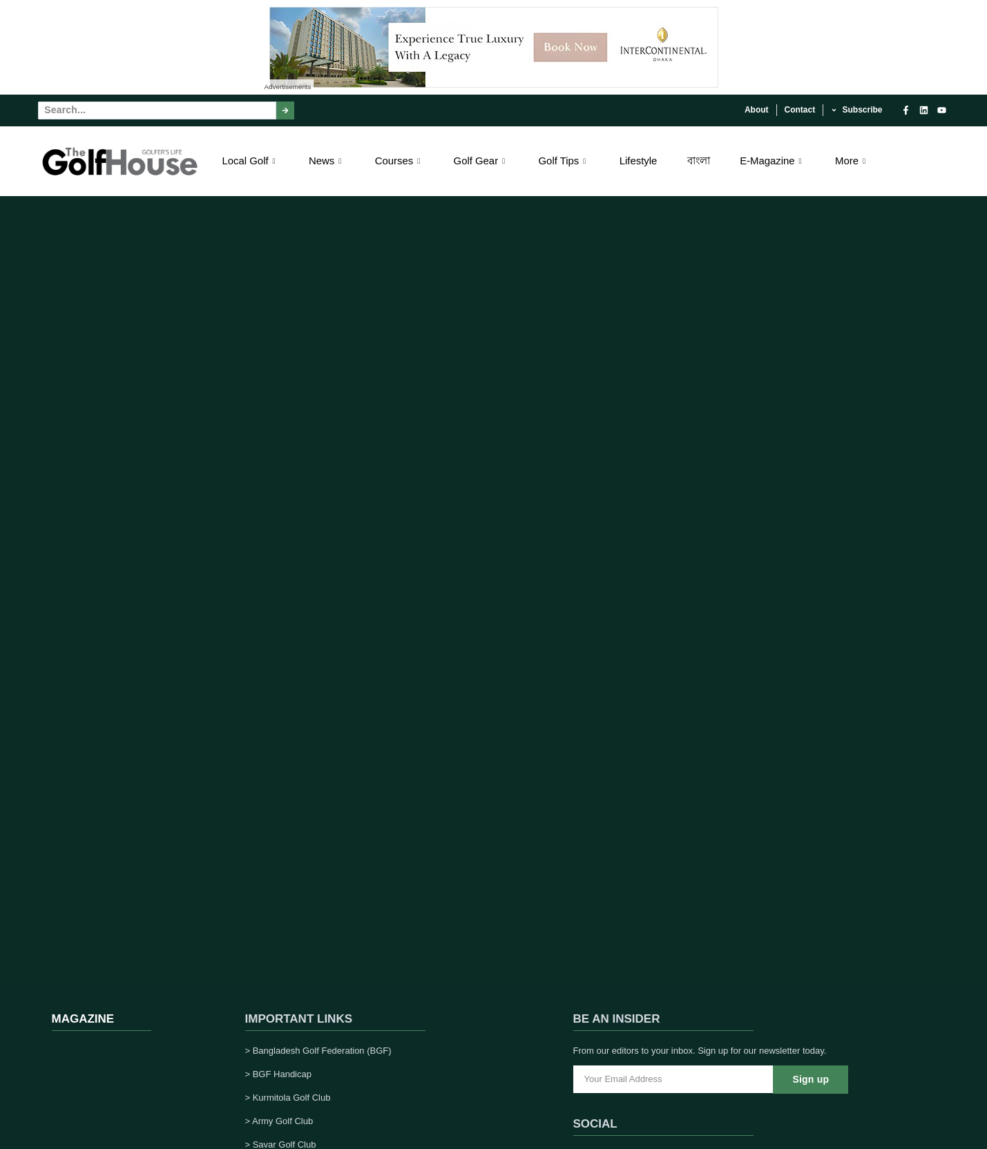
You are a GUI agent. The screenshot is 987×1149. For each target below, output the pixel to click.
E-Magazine (772, 160)
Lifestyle (638, 160)
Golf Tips (563, 160)
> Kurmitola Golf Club (288, 1097)
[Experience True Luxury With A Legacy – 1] (493, 84)
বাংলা (698, 160)
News (327, 160)
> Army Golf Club (279, 1121)
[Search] (285, 110)
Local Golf (250, 160)
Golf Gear (480, 160)
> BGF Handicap (278, 1074)
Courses (398, 160)
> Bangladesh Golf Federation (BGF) (318, 1050)
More (852, 160)
